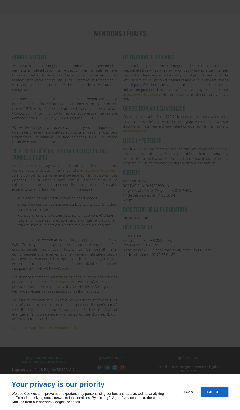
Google (58, 402)
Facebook (72, 402)
